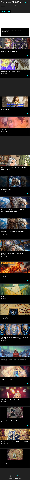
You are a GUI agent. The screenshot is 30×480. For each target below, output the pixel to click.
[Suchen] (25, 2)
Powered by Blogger (15, 475)
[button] (27, 34)
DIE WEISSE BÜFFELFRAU (5, 11)
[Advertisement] (15, 87)
